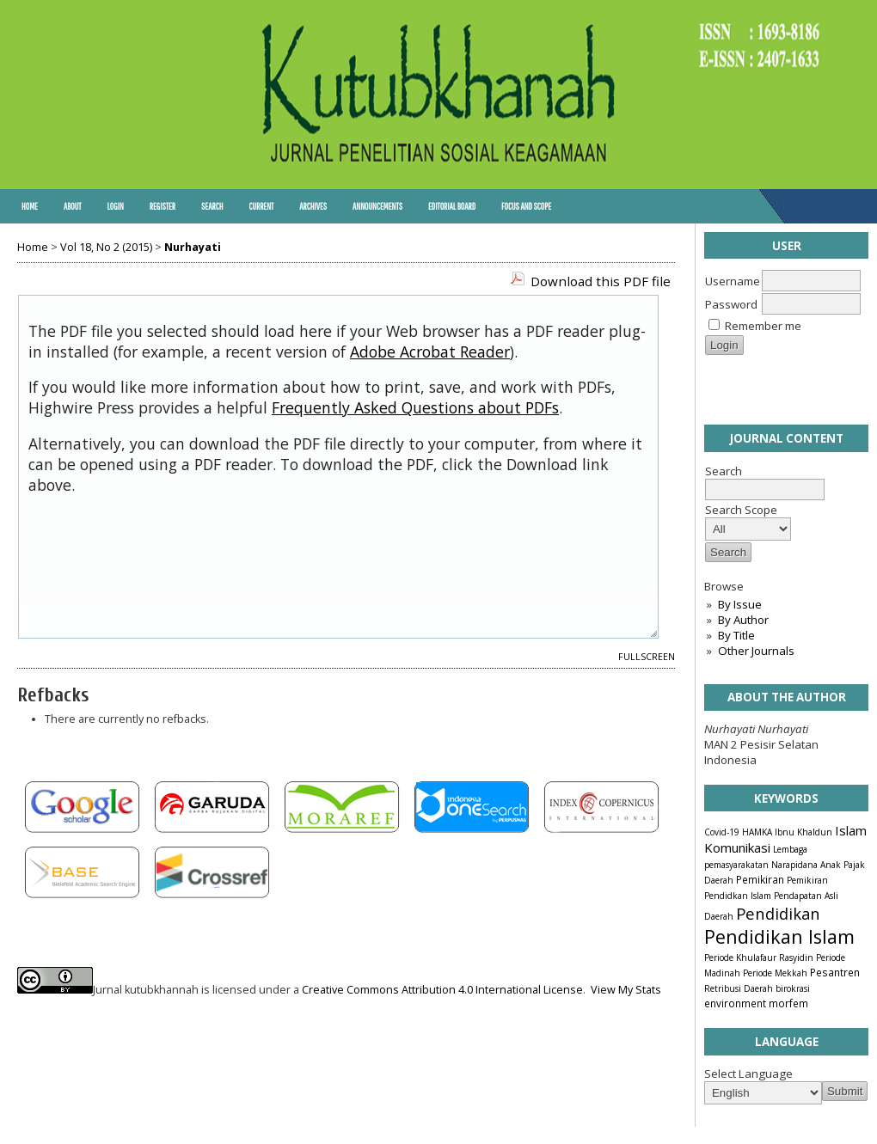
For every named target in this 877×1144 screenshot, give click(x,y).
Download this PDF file (600, 281)
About (73, 206)
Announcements (377, 206)
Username (732, 281)
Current (260, 206)
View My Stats (626, 989)
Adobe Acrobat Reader (430, 351)
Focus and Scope (526, 206)
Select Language (748, 1073)
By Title (736, 635)
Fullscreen (646, 657)
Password (731, 304)
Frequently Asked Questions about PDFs (415, 407)
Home (29, 206)
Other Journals (756, 650)
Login (115, 206)
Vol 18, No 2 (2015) (106, 247)
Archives (313, 206)
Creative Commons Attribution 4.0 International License (442, 989)
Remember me (763, 325)
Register (162, 206)
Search (212, 206)
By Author (743, 619)
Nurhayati (192, 247)
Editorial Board (451, 206)
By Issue (740, 604)
